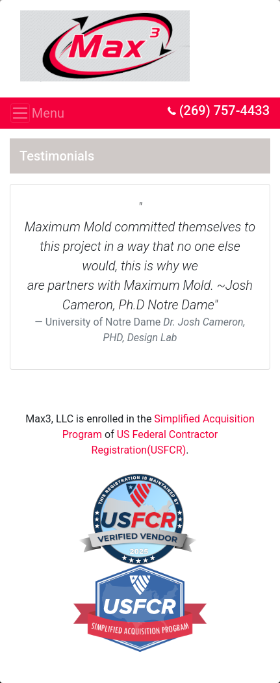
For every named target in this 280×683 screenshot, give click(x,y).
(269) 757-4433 (219, 110)
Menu (24, 113)
